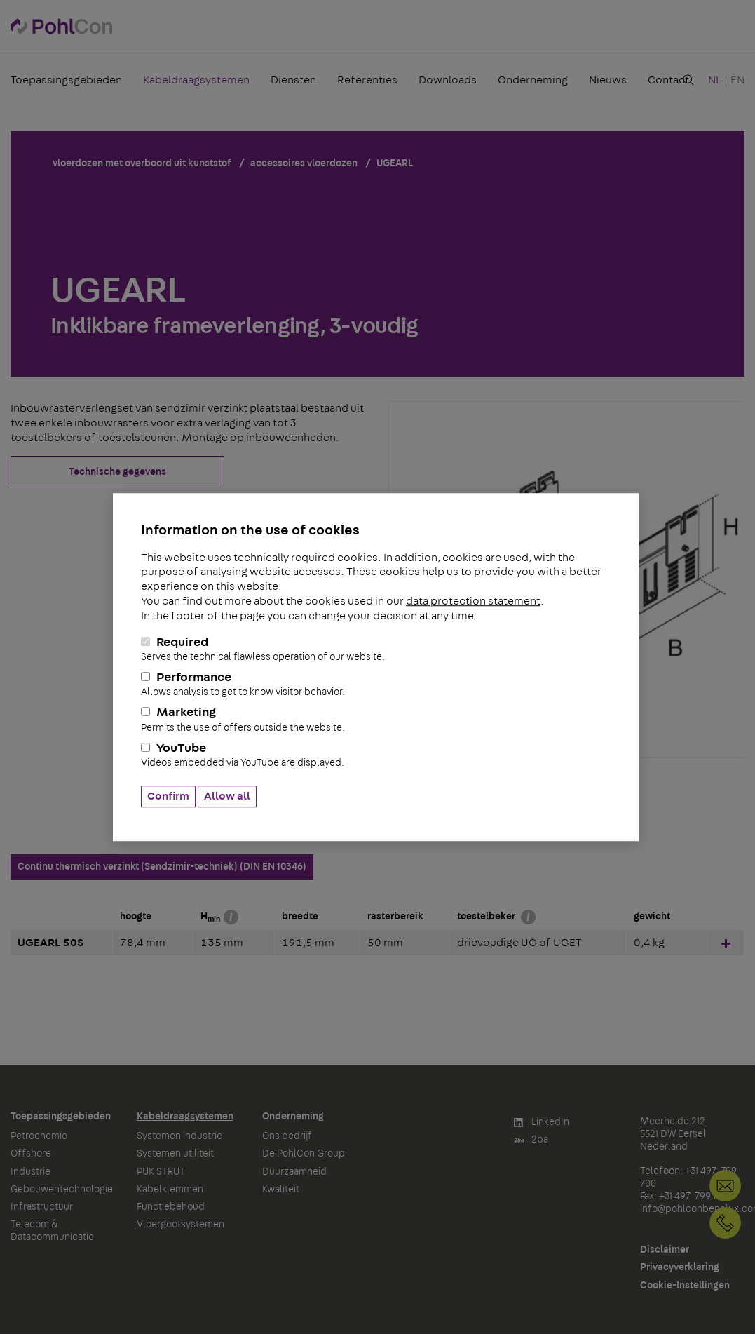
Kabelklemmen (170, 1189)
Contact (668, 80)
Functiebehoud (171, 1207)
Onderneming (533, 80)
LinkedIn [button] (541, 1122)
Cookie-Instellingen (685, 1286)
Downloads (448, 80)
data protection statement (473, 601)
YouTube (376, 755)
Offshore (31, 1154)
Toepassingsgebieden (66, 80)
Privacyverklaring (679, 1267)
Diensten (293, 80)
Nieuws (608, 80)
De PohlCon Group (303, 1154)
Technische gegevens (117, 472)
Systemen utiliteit (175, 1154)
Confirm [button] (168, 796)
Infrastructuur (42, 1207)
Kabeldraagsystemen (196, 80)
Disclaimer (664, 1250)
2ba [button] (531, 1140)
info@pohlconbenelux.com (725, 1185)
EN (737, 80)
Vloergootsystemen (180, 1224)
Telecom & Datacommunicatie (52, 1231)
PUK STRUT (161, 1172)
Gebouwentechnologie (62, 1189)
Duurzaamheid (294, 1172)
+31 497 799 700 (725, 1223)
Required (376, 649)
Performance (376, 684)
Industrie (30, 1172)
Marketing (376, 720)
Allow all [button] (227, 796)
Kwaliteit (280, 1189)
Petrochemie (39, 1136)
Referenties (367, 80)
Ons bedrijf (287, 1136)
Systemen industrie (179, 1136)
